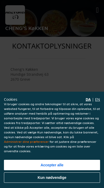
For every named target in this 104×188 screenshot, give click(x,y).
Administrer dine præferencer (26, 142)
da (88, 99)
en (97, 99)
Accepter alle (51, 165)
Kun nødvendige (52, 177)
